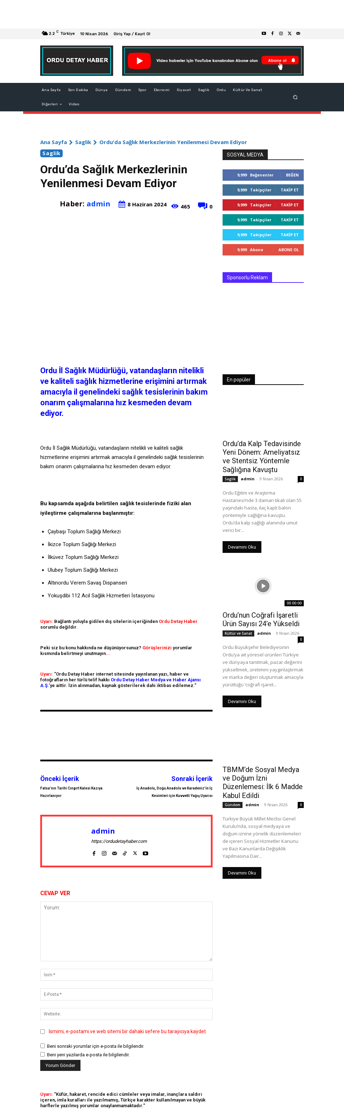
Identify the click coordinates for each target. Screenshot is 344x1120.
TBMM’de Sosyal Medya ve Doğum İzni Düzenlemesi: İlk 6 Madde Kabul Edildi (263, 772)
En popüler (239, 379)
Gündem (232, 788)
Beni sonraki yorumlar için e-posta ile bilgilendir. (95, 1046)
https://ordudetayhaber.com (119, 841)
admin (98, 203)
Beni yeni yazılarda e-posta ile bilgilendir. (88, 1054)
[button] (295, 97)
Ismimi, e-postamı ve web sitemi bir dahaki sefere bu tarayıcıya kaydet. (128, 1031)
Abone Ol (288, 249)
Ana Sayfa (53, 142)
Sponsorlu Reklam (247, 277)
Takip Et (290, 189)
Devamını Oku (242, 543)
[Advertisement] (172, 14)
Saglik (83, 142)
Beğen (292, 175)
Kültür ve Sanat (238, 628)
